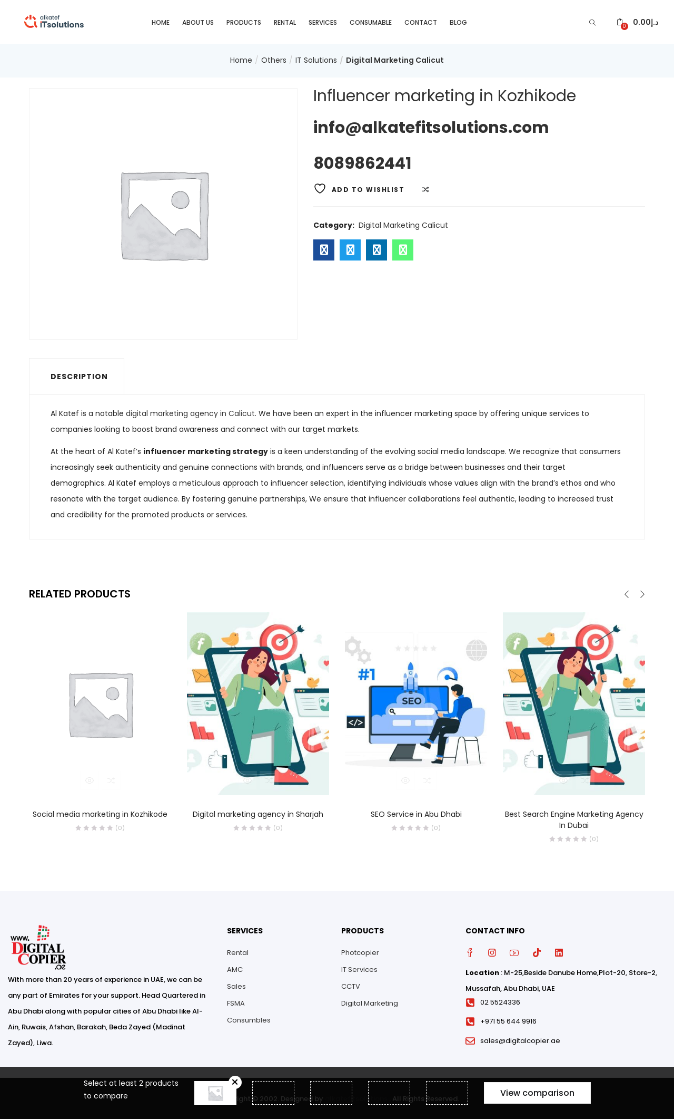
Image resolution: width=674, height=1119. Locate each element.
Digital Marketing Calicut (395, 59)
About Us (198, 21)
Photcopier (360, 952)
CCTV (350, 986)
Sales (236, 986)
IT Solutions (316, 59)
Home (161, 21)
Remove (235, 1082)
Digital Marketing (369, 1003)
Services (323, 21)
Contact (420, 21)
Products (243, 21)
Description (79, 375)
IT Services (359, 969)
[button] (637, 21)
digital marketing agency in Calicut (190, 412)
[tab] (76, 375)
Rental (285, 21)
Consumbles (249, 1020)
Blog (458, 21)
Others (273, 59)
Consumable (371, 21)
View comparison (537, 1093)
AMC (235, 969)
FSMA (236, 1003)
